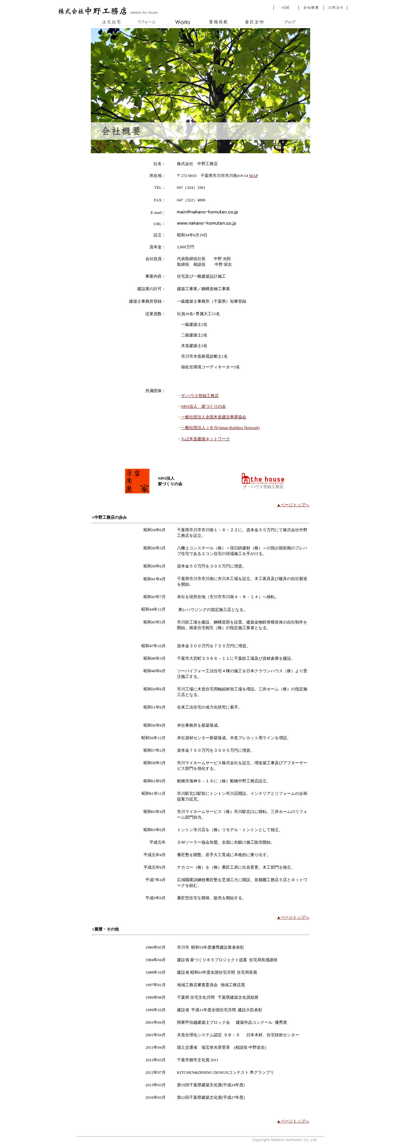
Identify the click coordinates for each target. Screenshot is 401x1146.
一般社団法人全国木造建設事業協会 (213, 417)
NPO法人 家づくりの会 (203, 406)
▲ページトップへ (293, 504)
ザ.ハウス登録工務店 (200, 395)
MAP (253, 175)
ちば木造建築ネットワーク (205, 439)
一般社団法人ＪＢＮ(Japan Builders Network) (220, 427)
